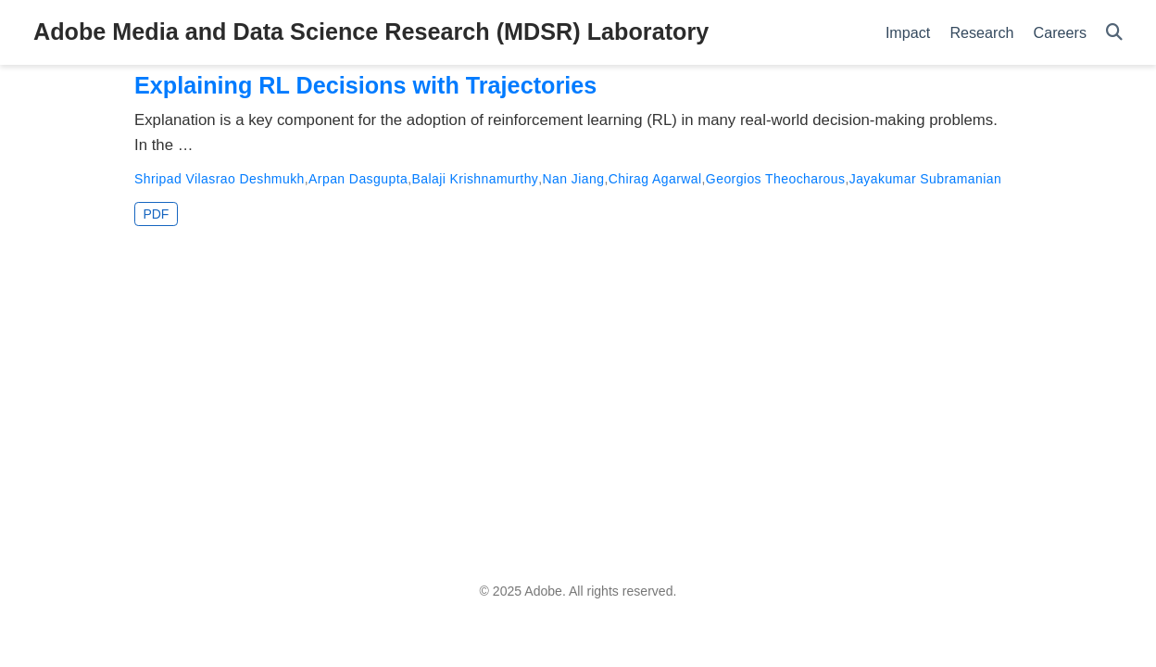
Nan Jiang (574, 178)
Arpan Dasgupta (358, 178)
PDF (156, 214)
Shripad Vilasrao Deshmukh (219, 178)
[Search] (1114, 33)
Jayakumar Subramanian (925, 178)
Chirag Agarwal (655, 178)
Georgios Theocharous (776, 178)
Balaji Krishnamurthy (474, 178)
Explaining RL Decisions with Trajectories (365, 85)
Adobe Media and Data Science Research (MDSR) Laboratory (371, 31)
